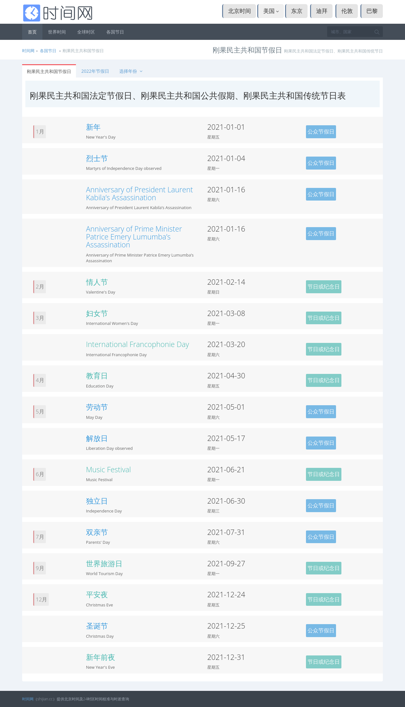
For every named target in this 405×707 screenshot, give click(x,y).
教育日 (97, 375)
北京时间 (239, 11)
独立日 (97, 501)
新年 (93, 127)
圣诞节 (97, 626)
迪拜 (321, 11)
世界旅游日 (104, 563)
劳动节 (97, 407)
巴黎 (372, 11)
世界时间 (57, 32)
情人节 (97, 282)
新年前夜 (100, 657)
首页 (32, 32)
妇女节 (97, 313)
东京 (296, 11)
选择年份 (131, 71)
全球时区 (86, 32)
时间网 (28, 50)
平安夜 (97, 594)
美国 (271, 11)
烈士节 (97, 158)
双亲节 (97, 532)
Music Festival (108, 469)
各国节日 (115, 32)
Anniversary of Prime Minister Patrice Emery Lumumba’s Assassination (134, 237)
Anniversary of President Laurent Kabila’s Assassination (139, 193)
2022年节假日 (95, 71)
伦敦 (347, 11)
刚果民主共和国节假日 (49, 71)
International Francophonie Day (137, 344)
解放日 (97, 438)
